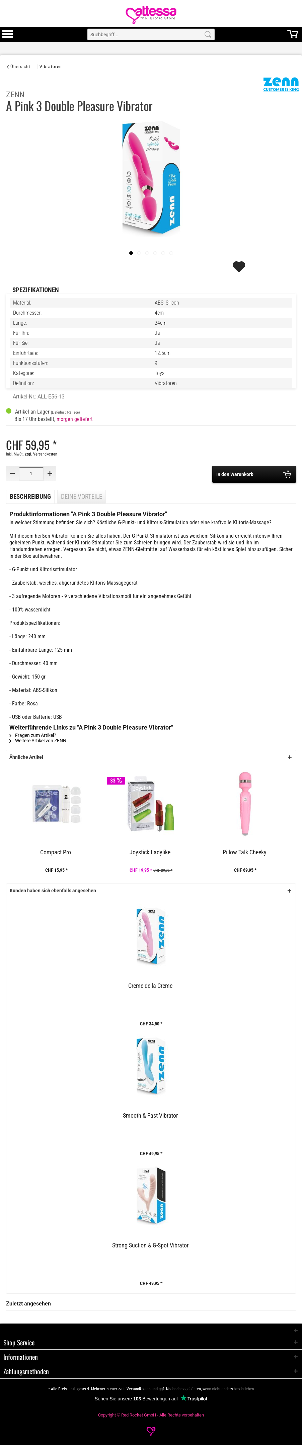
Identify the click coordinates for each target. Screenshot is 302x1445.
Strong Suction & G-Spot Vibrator (150, 1245)
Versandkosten (139, 1389)
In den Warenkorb (253, 474)
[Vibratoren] (51, 66)
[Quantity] (31, 473)
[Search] (208, 34)
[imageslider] (131, 253)
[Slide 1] (139, 253)
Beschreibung (30, 496)
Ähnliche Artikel (26, 757)
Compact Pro (55, 852)
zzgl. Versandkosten (41, 454)
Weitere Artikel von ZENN (37, 740)
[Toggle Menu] (7, 37)
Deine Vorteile (81, 496)
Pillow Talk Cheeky (245, 852)
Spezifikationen (35, 290)
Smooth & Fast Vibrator (150, 1115)
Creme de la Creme (150, 985)
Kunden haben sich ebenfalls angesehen (53, 890)
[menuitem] (7, 34)
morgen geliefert (75, 419)
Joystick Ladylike (150, 852)
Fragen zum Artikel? (32, 735)
